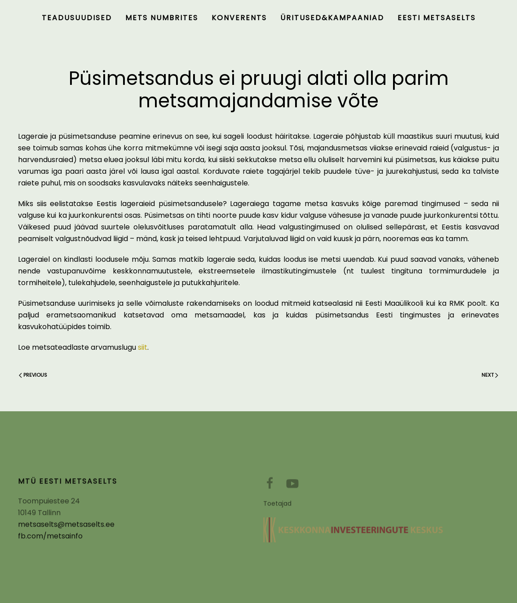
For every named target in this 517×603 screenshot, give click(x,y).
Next (490, 375)
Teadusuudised (77, 18)
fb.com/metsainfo (50, 538)
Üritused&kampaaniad (332, 18)
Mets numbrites (161, 18)
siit (142, 347)
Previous (33, 375)
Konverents (239, 18)
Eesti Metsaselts (437, 18)
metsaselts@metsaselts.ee (66, 527)
